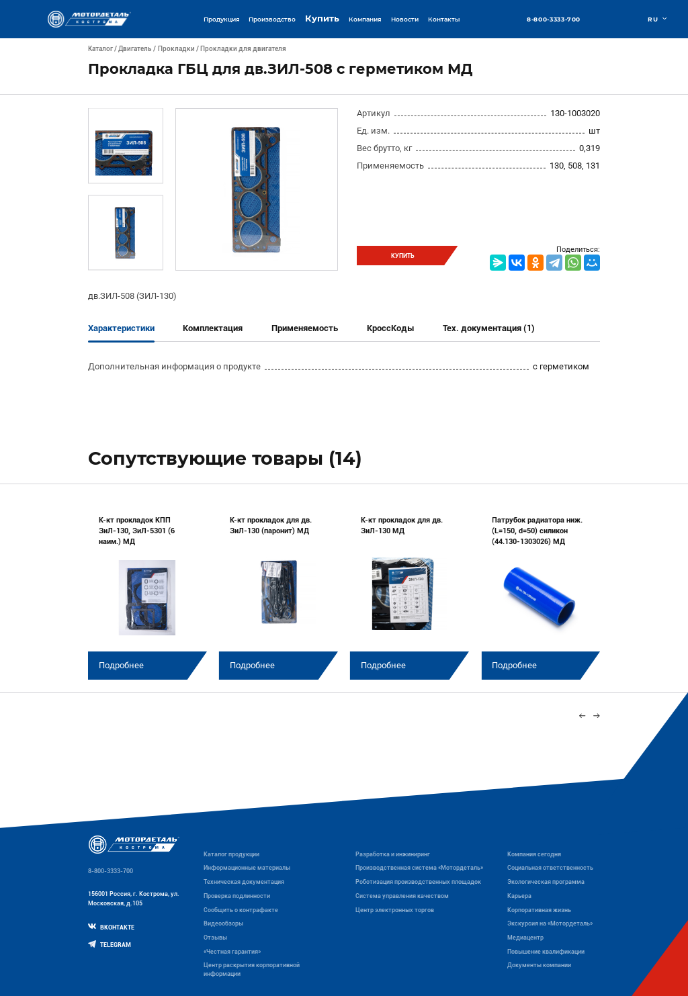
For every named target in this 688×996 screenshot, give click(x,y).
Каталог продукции (231, 854)
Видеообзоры (223, 923)
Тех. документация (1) (489, 328)
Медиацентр (525, 937)
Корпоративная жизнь (539, 910)
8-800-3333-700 (553, 19)
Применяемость (304, 328)
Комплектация (213, 328)
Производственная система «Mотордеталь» (419, 867)
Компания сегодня (534, 854)
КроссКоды (391, 328)
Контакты (444, 19)
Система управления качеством (402, 896)
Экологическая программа (546, 881)
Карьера (519, 896)
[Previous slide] (582, 715)
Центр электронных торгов (394, 910)
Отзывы (215, 937)
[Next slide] (597, 715)
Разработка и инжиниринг (392, 854)
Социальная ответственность (550, 867)
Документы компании (539, 965)
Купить (322, 18)
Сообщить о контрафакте (241, 910)
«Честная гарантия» (232, 951)
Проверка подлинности (237, 896)
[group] (147, 591)
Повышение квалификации (546, 951)
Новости (405, 19)
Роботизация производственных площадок (418, 881)
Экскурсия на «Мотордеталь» (550, 923)
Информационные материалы (247, 867)
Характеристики (121, 328)
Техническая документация (244, 881)
